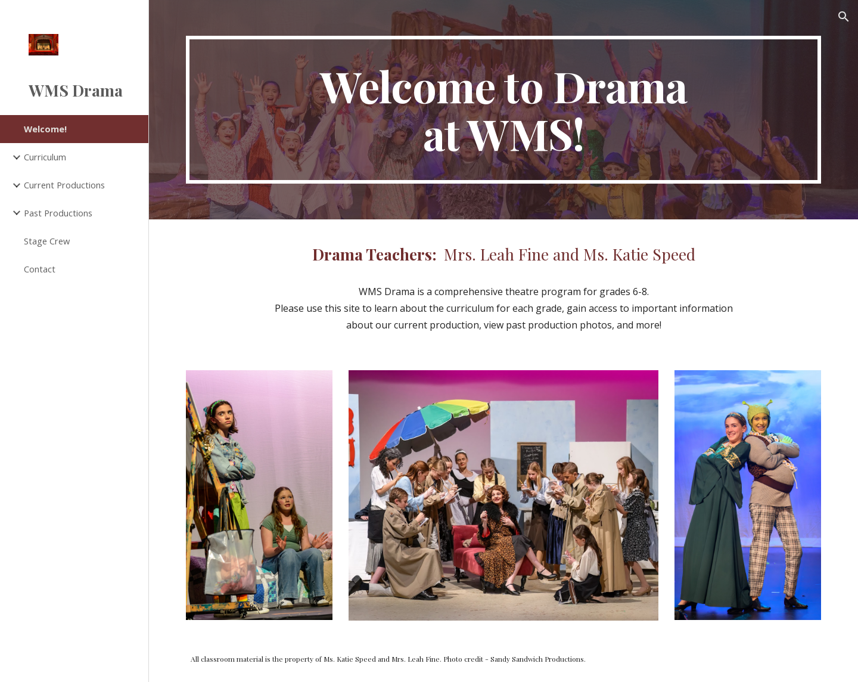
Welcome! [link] (45, 129)
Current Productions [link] (64, 185)
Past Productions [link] (58, 213)
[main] (504, 110)
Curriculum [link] (45, 157)
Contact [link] (39, 269)
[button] (843, 16)
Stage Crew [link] (47, 241)
